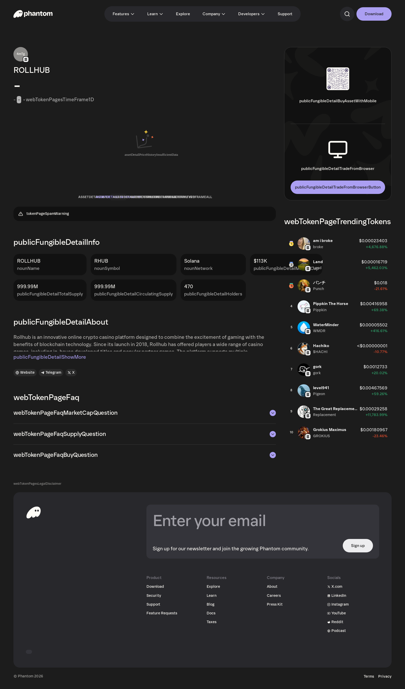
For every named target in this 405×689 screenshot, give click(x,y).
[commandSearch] (347, 14)
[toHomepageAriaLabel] (33, 516)
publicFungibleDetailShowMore (49, 361)
